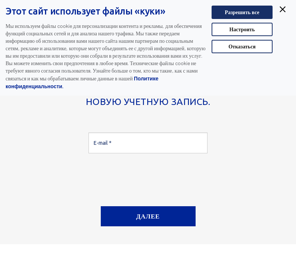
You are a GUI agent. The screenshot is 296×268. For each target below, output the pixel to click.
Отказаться (241, 46)
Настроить (242, 29)
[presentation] (145, 176)
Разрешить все (242, 12)
